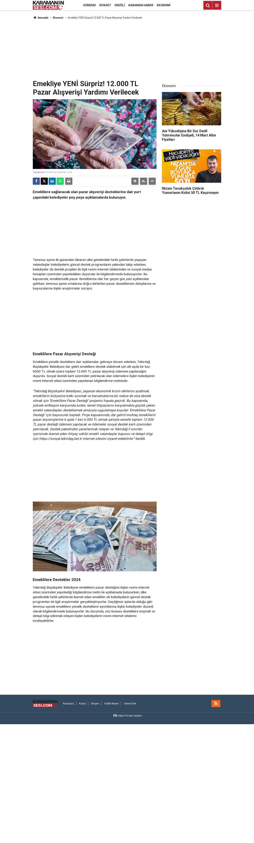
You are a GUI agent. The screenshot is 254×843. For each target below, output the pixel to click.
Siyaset (105, 5)
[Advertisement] (127, 49)
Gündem (89, 5)
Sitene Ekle (130, 703)
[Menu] (217, 5)
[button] (134, 181)
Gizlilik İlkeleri (111, 703)
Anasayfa (40, 17)
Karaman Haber (140, 5)
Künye (82, 703)
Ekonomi (163, 5)
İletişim (95, 703)
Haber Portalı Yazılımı (130, 715)
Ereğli (120, 5)
